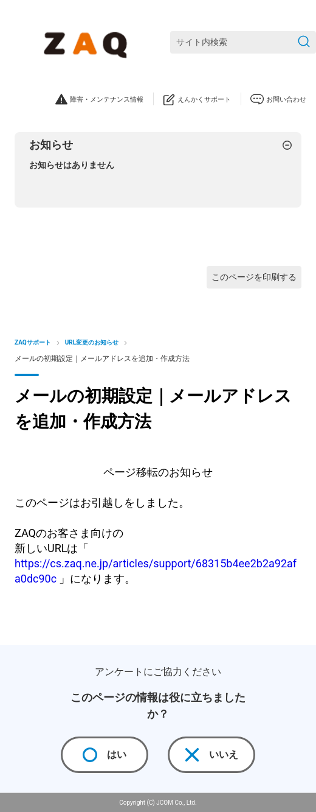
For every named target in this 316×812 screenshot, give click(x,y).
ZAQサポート (33, 342)
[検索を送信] (304, 42)
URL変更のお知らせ (91, 342)
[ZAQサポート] (88, 43)
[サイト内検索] (243, 42)
